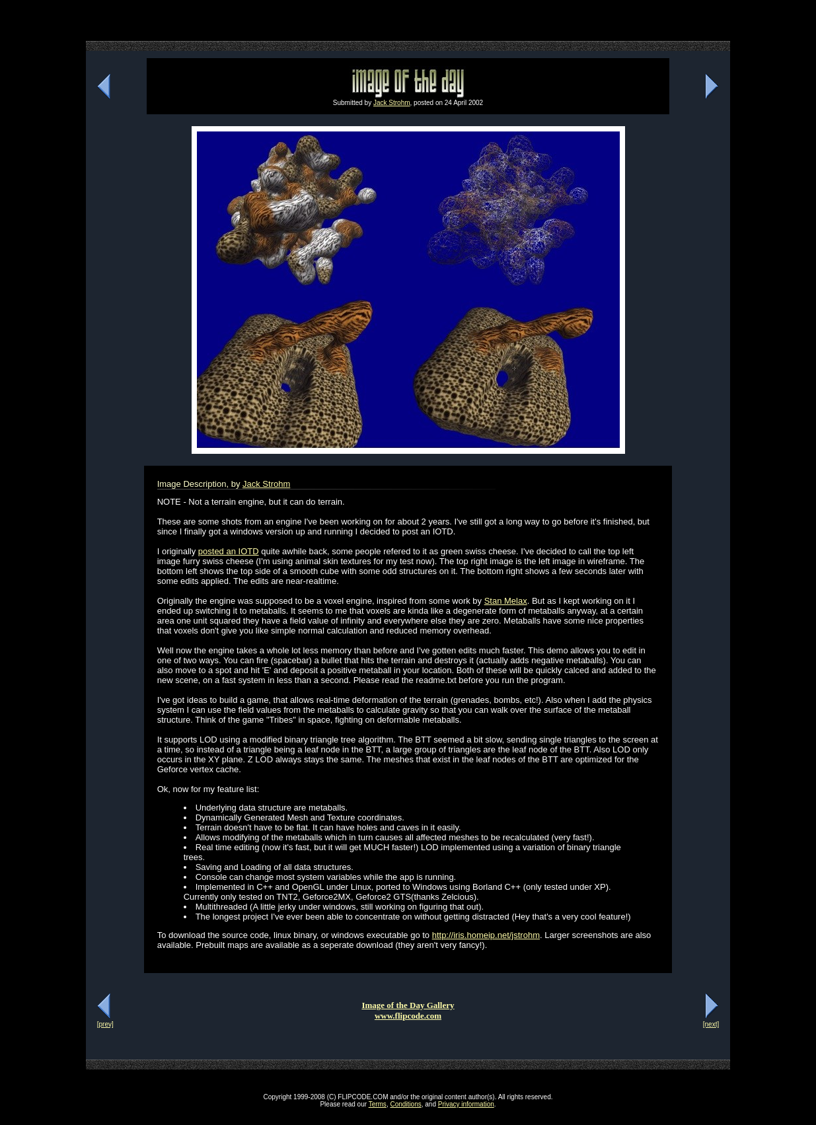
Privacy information (466, 1104)
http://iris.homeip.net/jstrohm (486, 935)
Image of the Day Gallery (407, 1005)
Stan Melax (505, 601)
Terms (378, 1104)
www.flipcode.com (408, 1016)
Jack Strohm (391, 102)
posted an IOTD (228, 551)
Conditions (405, 1104)
